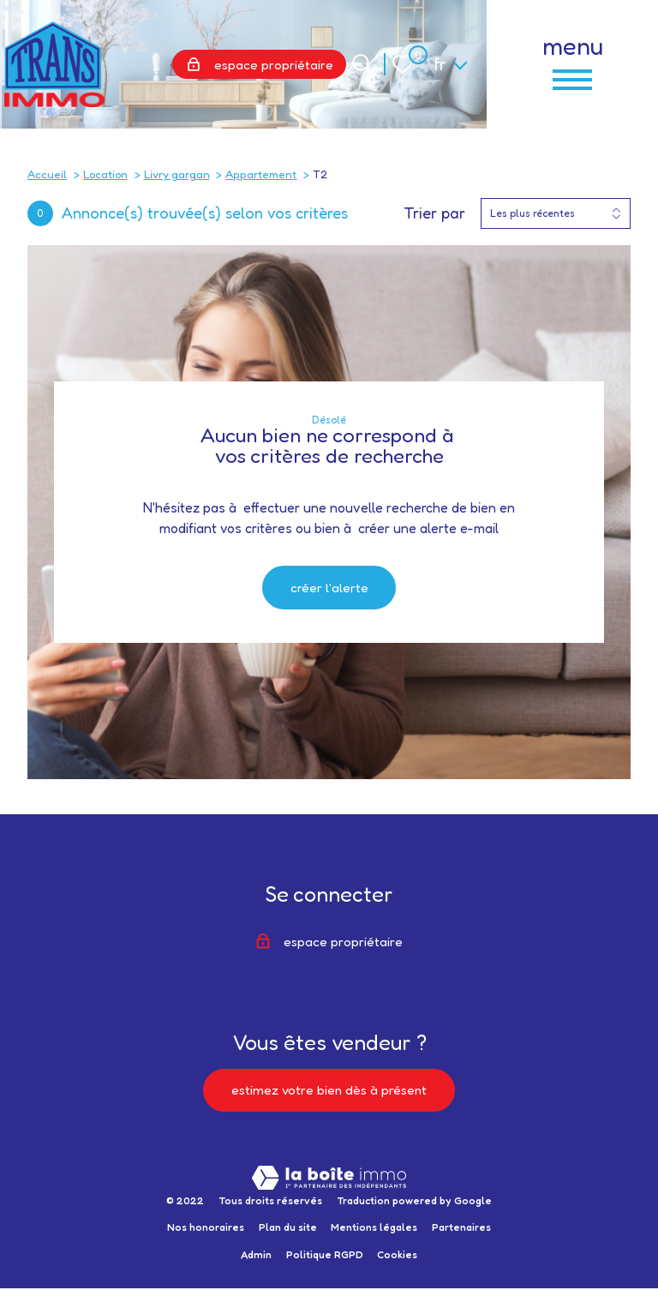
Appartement (260, 174)
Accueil (47, 174)
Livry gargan (177, 174)
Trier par (434, 213)
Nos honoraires (205, 1229)
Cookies (397, 1257)
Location (105, 174)
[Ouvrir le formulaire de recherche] (362, 64)
